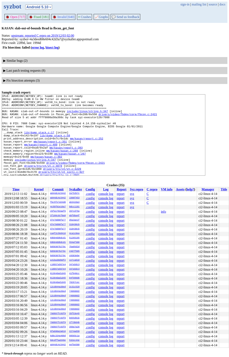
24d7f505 (74, 251)
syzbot (12, 6)
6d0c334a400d (58, 336)
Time (15, 189)
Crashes (84, 17)
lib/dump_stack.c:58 (55, 144)
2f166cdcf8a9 (58, 215)
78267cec (74, 282)
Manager (208, 189)
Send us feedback (125, 17)
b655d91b (74, 318)
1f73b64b (74, 322)
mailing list (199, 4)
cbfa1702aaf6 (58, 211)
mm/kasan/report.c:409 (40, 155)
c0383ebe (74, 255)
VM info (166, 189)
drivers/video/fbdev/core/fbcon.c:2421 (127, 118)
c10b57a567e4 (58, 264)
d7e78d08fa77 (58, 220)
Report (121, 189)
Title (224, 189)
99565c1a (74, 336)
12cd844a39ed (58, 287)
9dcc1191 (74, 206)
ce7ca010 (74, 260)
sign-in (184, 4)
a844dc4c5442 (58, 193)
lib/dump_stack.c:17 (39, 140)
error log (38, 47)
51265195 (74, 238)
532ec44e (74, 340)
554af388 (74, 242)
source (213, 4)
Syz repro (136, 189)
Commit (58, 189)
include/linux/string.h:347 (87, 115)
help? (190, 189)
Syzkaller (75, 189)
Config (90, 189)
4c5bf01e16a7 (58, 206)
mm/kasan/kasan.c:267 (70, 166)
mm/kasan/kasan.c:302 (46, 169)
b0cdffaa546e (58, 340)
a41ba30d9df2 (58, 260)
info (163, 211)
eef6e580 (74, 344)
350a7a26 (74, 327)
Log (106, 189)
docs (222, 4)
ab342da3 (74, 202)
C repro (152, 189)
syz (132, 194)
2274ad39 (74, 331)
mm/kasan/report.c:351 (50, 151)
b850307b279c (58, 246)
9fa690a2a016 (58, 331)
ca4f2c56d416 (58, 233)
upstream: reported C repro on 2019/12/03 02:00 (42, 35)
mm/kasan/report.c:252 (86, 147)
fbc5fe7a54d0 (58, 202)
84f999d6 (74, 278)
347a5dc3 (74, 264)
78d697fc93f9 (58, 313)
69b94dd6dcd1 (58, 238)
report (120, 194)
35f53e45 (74, 313)
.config (90, 194)
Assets (180, 189)
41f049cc (74, 273)
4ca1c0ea (74, 233)
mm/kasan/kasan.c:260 (62, 162)
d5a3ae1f (74, 220)
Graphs (101, 17)
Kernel (39, 189)
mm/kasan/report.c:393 (66, 158)
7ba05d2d (74, 246)
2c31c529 (74, 287)
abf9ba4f (74, 215)
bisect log (52, 47)
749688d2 (74, 291)
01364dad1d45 (58, 273)
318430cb (74, 224)
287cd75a (74, 211)
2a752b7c (74, 193)
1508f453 (74, 198)
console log (105, 194)
